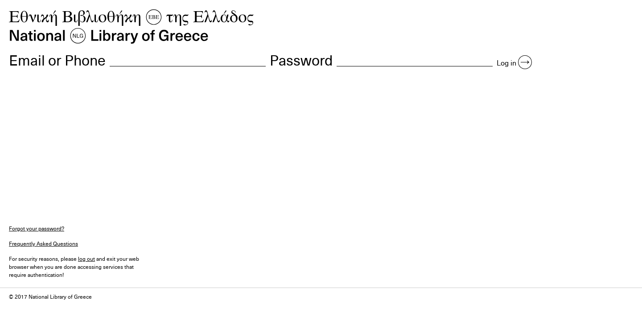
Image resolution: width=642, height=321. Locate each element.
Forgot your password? (36, 228)
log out (86, 259)
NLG (131, 27)
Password (301, 59)
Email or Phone (57, 59)
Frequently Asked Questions (43, 243)
